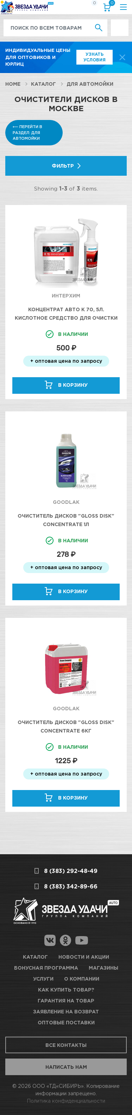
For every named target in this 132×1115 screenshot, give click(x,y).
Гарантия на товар (66, 1000)
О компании (81, 978)
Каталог (43, 83)
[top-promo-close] (122, 57)
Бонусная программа (46, 967)
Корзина (110, 4)
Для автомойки (90, 83)
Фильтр (63, 165)
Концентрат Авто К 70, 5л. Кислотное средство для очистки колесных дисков (66, 318)
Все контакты (66, 1045)
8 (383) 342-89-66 (71, 886)
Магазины (103, 967)
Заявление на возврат (66, 1011)
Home (12, 83)
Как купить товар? (66, 989)
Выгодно (119, 23)
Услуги (43, 978)
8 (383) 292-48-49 (71, 871)
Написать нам (66, 1066)
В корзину (73, 384)
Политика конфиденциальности (66, 1100)
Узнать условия (94, 57)
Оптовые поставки (66, 1022)
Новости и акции (83, 956)
